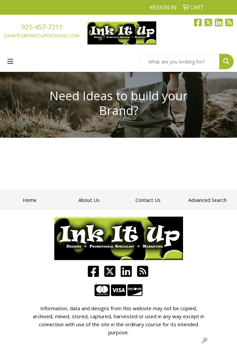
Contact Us (148, 200)
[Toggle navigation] (10, 61)
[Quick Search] (180, 61)
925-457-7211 (42, 26)
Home (30, 200)
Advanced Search (207, 200)
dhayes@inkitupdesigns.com (41, 35)
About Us (89, 200)
